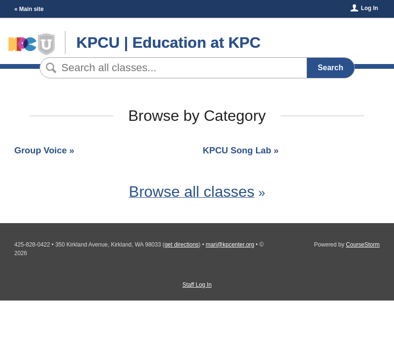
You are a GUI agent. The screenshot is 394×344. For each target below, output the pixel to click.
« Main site (28, 9)
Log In (369, 8)
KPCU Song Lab (237, 150)
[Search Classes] (172, 68)
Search (330, 68)
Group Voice (40, 150)
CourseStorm (363, 244)
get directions (181, 244)
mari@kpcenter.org (230, 244)
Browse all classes (192, 191)
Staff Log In (197, 284)
